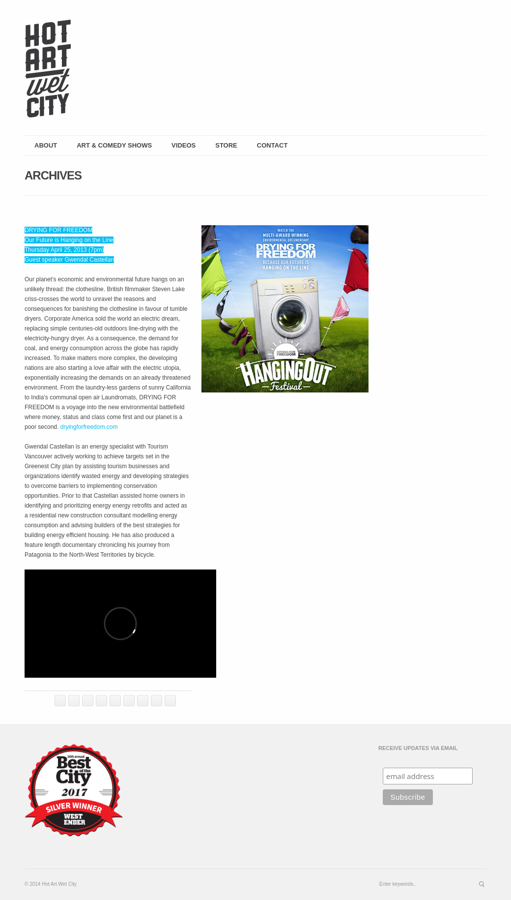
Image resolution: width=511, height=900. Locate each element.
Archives (53, 175)
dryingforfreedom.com (89, 426)
